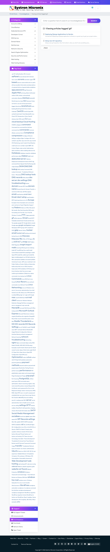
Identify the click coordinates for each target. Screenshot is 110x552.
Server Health (23, 402)
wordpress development (25, 490)
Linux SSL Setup (20, 292)
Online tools (26, 350)
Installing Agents (19, 257)
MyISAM (25, 327)
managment (18, 305)
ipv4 (17, 262)
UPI (30, 451)
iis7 (19, 241)
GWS (13, 230)
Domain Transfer (30, 189)
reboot (20, 383)
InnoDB (19, 250)
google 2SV (20, 223)
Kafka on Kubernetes (29, 264)
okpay (21, 350)
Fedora (17, 207)
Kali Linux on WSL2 (23, 266)
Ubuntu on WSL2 (22, 451)
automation (15, 98)
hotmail (14, 236)
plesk (20, 373)
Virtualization (30, 453)
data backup (30, 148)
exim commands (29, 202)
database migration (25, 153)
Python (31, 379)
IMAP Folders (31, 242)
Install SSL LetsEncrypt (23, 255)
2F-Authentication (18, 74)
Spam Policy (79, 538)
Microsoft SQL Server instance (26, 314)
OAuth (22, 347)
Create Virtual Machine (29, 143)
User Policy (61, 538)
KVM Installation (22, 269)
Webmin (20, 466)
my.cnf (20, 327)
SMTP (33, 410)
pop (28, 375)
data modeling (24, 150)
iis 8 (13, 242)
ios (24, 257)
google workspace (25, 225)
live (34, 292)
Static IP (23, 429)
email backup (20, 194)
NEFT (16, 329)
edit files (25, 191)
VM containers (21, 456)
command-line (15, 130)
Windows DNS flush (22, 477)
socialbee (16, 416)
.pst (13, 74)
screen (23, 395)
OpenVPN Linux (23, 354)
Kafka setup (15, 266)
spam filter (32, 416)
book (33, 106)
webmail (14, 466)
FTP (23, 215)
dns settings (22, 180)
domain (15, 186)
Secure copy (28, 395)
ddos (20, 156)
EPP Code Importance (17, 200)
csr (29, 145)
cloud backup (17, 121)
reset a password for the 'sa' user (25, 388)
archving (23, 93)
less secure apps (27, 271)
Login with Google (29, 295)
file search (32, 207)
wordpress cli (21, 488)
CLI (26, 119)
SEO (25, 400)
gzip (16, 230)
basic (22, 101)
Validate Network (22, 453)
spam (28, 416)
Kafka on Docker (19, 264)
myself (28, 327)
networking (28, 340)
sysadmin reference (17, 431)
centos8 (14, 114)
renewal (26, 386)
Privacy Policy (89, 538)
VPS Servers (42, 2)
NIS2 (33, 343)
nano (13, 329)
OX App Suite (17, 360)
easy (21, 191)
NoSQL (18, 345)
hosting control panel (30, 233)
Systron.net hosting (17, 436)
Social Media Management (23, 413)
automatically (26, 95)
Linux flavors (21, 281)
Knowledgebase (24, 14)
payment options (23, 365)
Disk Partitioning (29, 164)
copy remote (32, 140)
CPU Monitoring (16, 143)
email (14, 194)
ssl (22, 424)
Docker (27, 183)
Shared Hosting (55, 2)
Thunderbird (15, 441)
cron (19, 145)
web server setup (31, 464)
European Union (16, 202)
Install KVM (22, 252)
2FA (25, 74)
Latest (21, 271)
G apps (27, 215)
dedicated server (19, 159)
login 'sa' (22, 295)
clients (29, 119)
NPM (21, 345)
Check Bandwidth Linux (28, 114)
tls (19, 441)
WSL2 (30, 499)
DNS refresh (26, 177)
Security (67, 2)
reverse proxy (28, 390)
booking (14, 108)
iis (34, 239)
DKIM (21, 166)
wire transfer (26, 482)
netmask (20, 329)
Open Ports (16, 352)
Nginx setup (29, 343)
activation (27, 79)
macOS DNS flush (20, 297)
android (15, 87)
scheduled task (15, 395)
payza (17, 368)
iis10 (16, 241)
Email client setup (19, 197)
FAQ (13, 207)
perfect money (15, 370)
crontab (22, 145)
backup (26, 98)
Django (17, 166)
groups (23, 227)
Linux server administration (22, 290)
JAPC (23, 262)
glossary (20, 218)
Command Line (15, 127)
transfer (18, 446)
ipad (15, 259)
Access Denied (22, 76)
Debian (25, 156)
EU (27, 200)
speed (13, 419)
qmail (13, 381)
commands (24, 130)
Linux (26, 273)
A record (28, 74)
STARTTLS (18, 429)
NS (26, 345)
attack (27, 93)
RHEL (34, 390)
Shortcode (18, 410)
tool (25, 441)
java (26, 262)
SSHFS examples (28, 422)
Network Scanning (16, 337)
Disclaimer (70, 538)
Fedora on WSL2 (25, 207)
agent (31, 79)
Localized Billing (16, 295)
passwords (29, 360)
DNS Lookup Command (24, 169)
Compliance (29, 132)
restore (23, 390)
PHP (32, 370)
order (24, 357)
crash (21, 143)
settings (22, 405)
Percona (31, 368)
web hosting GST (22, 464)
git (13, 218)
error (24, 200)
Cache (29, 108)
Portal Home (13, 14)
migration (26, 316)
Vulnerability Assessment (25, 458)
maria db (27, 305)
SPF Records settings (26, 419)
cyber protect (23, 148)
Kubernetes (14, 269)
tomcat (22, 441)
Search (94, 21)
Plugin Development (17, 376)
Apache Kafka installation (29, 87)
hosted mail (21, 233)
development (21, 161)
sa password (32, 393)
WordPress (24, 485)
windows (21, 472)
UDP (28, 451)
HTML (24, 239)
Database (16, 153)
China (26, 116)
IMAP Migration (16, 245)
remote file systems (19, 386)
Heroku (20, 230)
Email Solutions (79, 2)
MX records (20, 324)
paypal (13, 368)
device (27, 161)
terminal (30, 436)
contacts (14, 140)
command (26, 124)
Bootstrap (18, 108)
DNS (26, 166)
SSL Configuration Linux (18, 427)
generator (32, 215)
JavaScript (30, 262)
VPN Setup (28, 456)
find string (23, 210)
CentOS (20, 111)
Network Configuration (21, 332)
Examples (22, 202)
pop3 (32, 375)
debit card (30, 156)
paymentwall (31, 365)
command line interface (26, 127)
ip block (32, 257)
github (16, 218)
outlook (28, 357)
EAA (18, 191)
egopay (29, 191)
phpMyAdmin (15, 373)
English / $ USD (93, 544)
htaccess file (17, 239)
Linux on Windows (26, 287)
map (23, 305)
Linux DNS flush (26, 279)
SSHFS (22, 422)
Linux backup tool (22, 276)
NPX (24, 345)
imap (25, 241)
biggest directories (16, 106)
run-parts (25, 393)
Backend (20, 98)
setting (17, 405)
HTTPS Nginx (29, 239)
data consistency (16, 150)
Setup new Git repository (70, 42)
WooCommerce (16, 485)
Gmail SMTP (31, 218)
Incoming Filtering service (23, 247)
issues (19, 262)
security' (14, 400)
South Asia (22, 416)
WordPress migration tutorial (19, 495)
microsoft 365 (23, 308)
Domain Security (21, 189)
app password (18, 90)
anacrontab (25, 82)
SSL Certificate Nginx (29, 424)
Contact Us (52, 538)
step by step (29, 429)
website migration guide (28, 466)
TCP (23, 436)
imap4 (22, 244)
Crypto (26, 145)
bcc (25, 101)
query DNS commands (20, 381)
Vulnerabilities (15, 458)
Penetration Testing (24, 368)
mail (26, 297)
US (32, 451)
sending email (19, 400)
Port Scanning (15, 379)
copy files (18, 140)
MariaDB (15, 308)
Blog (39, 538)
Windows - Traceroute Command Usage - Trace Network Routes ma (23, 474)
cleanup (14, 119)
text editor (21, 438)
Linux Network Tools (23, 285)
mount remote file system (24, 318)
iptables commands (26, 259)
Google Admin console (29, 223)
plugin (33, 373)
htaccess (26, 236)
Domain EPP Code (23, 186)
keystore (30, 266)
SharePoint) (19, 408)
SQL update (17, 422)
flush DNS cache (30, 210)
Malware (25, 300)
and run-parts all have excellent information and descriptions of (23, 85)
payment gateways (17, 362)
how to (17, 236)
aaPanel (15, 76)
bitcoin (28, 106)
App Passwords (28, 90)
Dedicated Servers (28, 2)
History (24, 230)
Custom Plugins (15, 148)
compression (17, 135)
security (21, 397)
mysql (33, 327)
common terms (20, 133)
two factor (17, 448)
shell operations (26, 408)
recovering (25, 383)
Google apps (15, 225)
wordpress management (18, 492)
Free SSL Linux (23, 212)
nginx (14, 342)
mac (13, 297)
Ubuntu (15, 451)
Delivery (28, 159)
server (29, 400)
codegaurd (19, 125)
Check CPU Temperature (18, 116)
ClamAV (30, 116)
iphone (19, 259)
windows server (23, 480)
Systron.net (28, 434)
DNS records (17, 177)
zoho (18, 502)
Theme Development (29, 438)
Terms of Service (26, 544)
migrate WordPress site (18, 316)
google (15, 223)
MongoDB (31, 316)
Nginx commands (21, 343)
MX (13, 324)
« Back (45, 48)
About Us (20, 538)
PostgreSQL (24, 378)
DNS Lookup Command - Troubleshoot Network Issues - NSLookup (22, 172)
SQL (13, 422)
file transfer (15, 210)
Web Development (20, 461)
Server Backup (93, 2)
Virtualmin (14, 456)
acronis (21, 79)
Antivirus (19, 87)
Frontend (19, 215)
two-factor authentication (27, 448)
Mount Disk (14, 318)
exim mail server (16, 205)
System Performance (27, 431)
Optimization (17, 357)
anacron (19, 82)
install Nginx (28, 252)
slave (29, 410)
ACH (28, 76)
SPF (16, 419)
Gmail (25, 218)
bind (23, 106)
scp (20, 395)
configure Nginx (20, 138)
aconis (16, 79)
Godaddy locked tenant (18, 220)
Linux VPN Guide (28, 292)
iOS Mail (27, 257)
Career (44, 538)
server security (30, 402)
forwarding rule (16, 212)
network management (26, 334)
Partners (33, 538)
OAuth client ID (28, 347)
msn (32, 321)
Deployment (15, 161)
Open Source (23, 352)
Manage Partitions (21, 303)
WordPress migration (30, 492)
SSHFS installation (16, 424)
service (13, 405)
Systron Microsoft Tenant (18, 434)
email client (27, 194)
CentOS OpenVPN (28, 111)
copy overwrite (25, 140)
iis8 (21, 242)
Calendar (14, 111)
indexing (32, 247)
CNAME (14, 125)
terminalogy (15, 438)
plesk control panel (26, 373)
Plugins (24, 376)
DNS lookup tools (28, 174)
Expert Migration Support (26, 205)
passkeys (23, 360)
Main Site (15, 2)
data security (31, 150)
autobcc (21, 95)
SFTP (28, 405)
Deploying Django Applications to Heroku (70, 35)
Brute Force (25, 108)
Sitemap (98, 538)
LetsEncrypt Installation (18, 273)
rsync (21, 393)
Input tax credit (25, 250)
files (19, 210)
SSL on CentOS (28, 427)
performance (25, 370)
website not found (19, 469)
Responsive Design (16, 390)
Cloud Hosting (29, 121)
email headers (30, 197)
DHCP (30, 161)
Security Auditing (28, 397)
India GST (14, 250)
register (30, 383)
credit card (14, 145)
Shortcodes (24, 410)
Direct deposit (20, 164)
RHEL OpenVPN (16, 393)
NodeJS (14, 345)
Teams (26, 436)
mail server (19, 300)
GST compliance (29, 227)
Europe (31, 200)
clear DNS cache (20, 119)
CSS (32, 145)
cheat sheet (19, 114)
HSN (21, 236)
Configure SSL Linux (29, 138)
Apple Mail (16, 92)
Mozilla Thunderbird (22, 321)
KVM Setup (29, 269)
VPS (32, 456)
